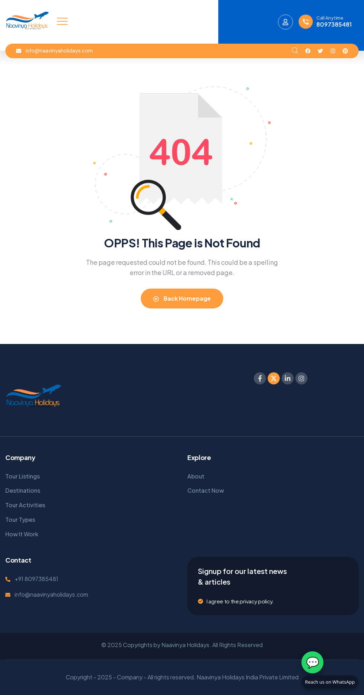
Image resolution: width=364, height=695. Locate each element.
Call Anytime (329, 18)
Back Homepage (182, 298)
